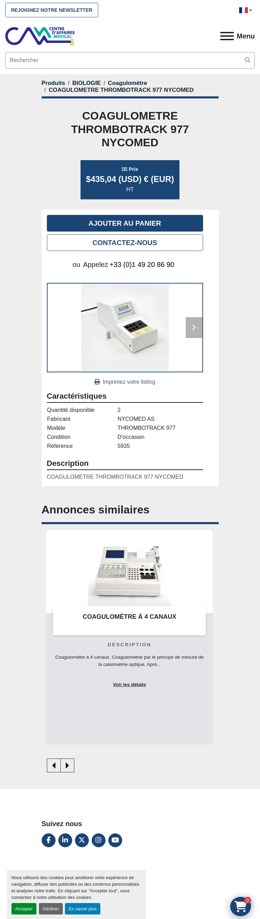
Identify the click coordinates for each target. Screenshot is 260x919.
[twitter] (82, 840)
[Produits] (53, 83)
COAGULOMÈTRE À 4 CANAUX (129, 616)
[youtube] (115, 840)
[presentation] (54, 765)
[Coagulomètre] (127, 83)
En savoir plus (83, 908)
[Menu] (227, 36)
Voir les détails (129, 684)
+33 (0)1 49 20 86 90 (142, 264)
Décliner (51, 908)
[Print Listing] (125, 382)
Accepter (24, 908)
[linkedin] (65, 840)
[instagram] (99, 840)
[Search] (130, 60)
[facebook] (49, 840)
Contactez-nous (124, 242)
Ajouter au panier (125, 223)
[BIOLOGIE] (86, 83)
